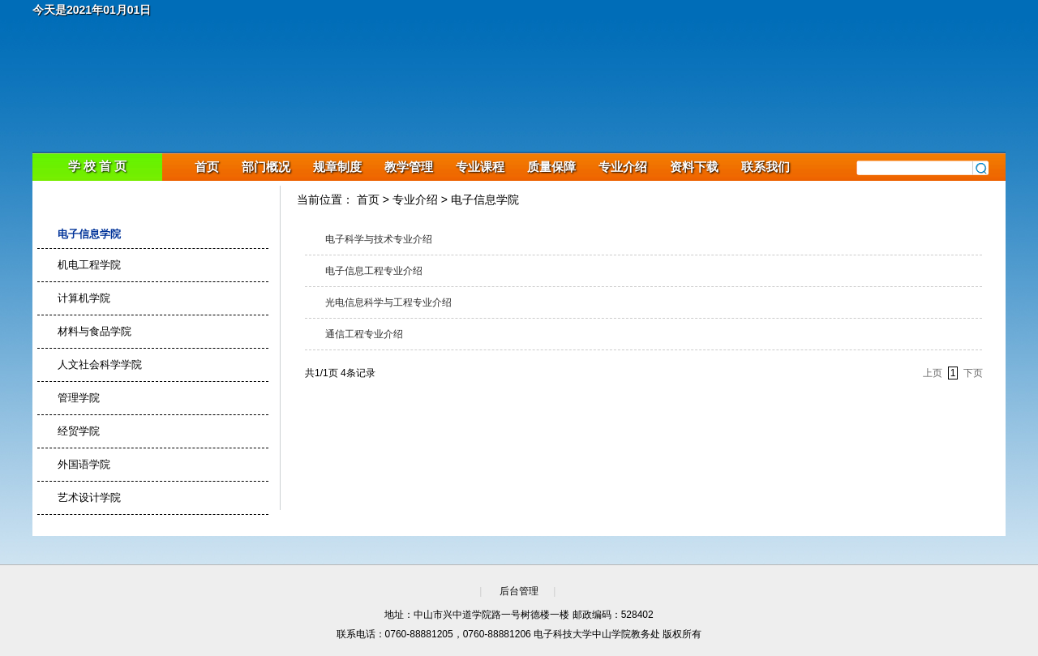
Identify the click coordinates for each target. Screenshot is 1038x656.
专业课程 (480, 167)
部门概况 (266, 167)
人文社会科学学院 (100, 364)
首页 (207, 167)
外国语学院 (84, 464)
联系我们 (765, 167)
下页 (973, 373)
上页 (932, 373)
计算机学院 (84, 298)
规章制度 (337, 167)
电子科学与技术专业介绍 (378, 239)
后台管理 (519, 591)
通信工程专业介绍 (364, 334)
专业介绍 (622, 167)
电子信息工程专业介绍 (373, 271)
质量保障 (551, 167)
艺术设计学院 (89, 497)
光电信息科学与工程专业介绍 (388, 302)
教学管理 (408, 167)
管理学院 (79, 398)
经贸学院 (79, 431)
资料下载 (694, 167)
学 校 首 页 (97, 166)
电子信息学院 (89, 234)
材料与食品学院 (94, 331)
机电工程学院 (89, 265)
